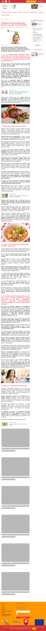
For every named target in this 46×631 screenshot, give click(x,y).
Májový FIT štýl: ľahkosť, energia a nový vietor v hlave (38, 30)
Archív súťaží (37, 49)
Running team (6, 15)
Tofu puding (35, 32)
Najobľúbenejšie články (37, 21)
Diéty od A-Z (26, 12)
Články (4, 12)
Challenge (41, 12)
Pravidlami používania (19, 628)
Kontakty (3, 609)
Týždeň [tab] (39, 24)
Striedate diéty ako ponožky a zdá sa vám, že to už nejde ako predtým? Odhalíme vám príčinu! (19, 93)
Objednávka (33, 12)
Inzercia (3, 607)
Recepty (9, 12)
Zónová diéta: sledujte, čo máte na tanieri (18, 424)
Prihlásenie (40, 1)
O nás (3, 606)
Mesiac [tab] (33, 25)
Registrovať (23, 617)
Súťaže (20, 12)
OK (34, 628)
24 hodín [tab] (34, 24)
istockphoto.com (5, 45)
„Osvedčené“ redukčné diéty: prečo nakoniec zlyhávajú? (18, 196)
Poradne (14, 12)
